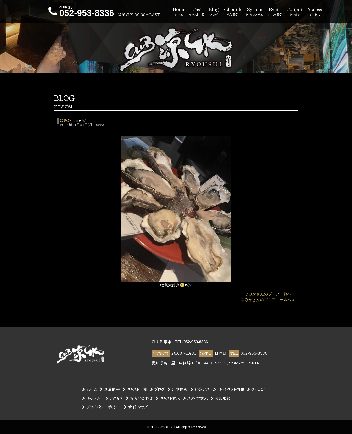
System (254, 12)
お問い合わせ (139, 398)
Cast (197, 12)
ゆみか (65, 121)
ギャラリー (92, 398)
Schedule (232, 12)
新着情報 (110, 389)
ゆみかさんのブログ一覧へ (269, 294)
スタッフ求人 (195, 398)
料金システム (203, 389)
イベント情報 (231, 389)
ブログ (157, 389)
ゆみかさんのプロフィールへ (268, 300)
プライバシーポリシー (101, 407)
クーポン (256, 389)
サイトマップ (136, 407)
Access (314, 12)
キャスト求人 (168, 398)
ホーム (89, 389)
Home (179, 12)
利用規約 (221, 398)
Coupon (294, 12)
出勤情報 (177, 389)
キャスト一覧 (135, 389)
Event (275, 12)
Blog (214, 12)
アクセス (114, 398)
